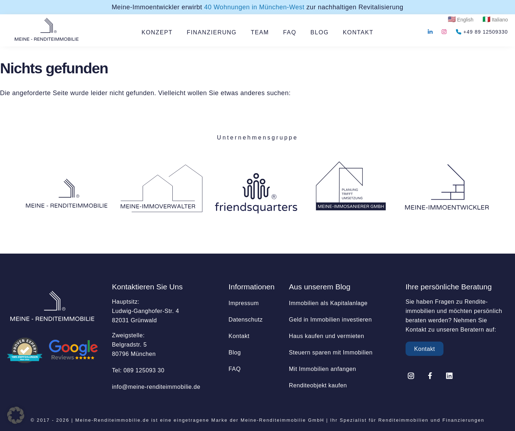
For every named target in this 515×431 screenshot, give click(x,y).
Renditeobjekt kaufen (318, 385)
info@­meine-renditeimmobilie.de (156, 386)
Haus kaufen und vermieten (326, 336)
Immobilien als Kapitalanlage (328, 303)
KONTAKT (358, 32)
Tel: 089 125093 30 (138, 370)
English (465, 20)
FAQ (289, 32)
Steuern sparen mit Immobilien (331, 352)
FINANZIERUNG (211, 32)
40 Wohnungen (254, 7)
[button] (15, 415)
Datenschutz (246, 319)
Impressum (244, 303)
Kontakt (239, 336)
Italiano (500, 20)
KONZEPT (157, 32)
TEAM (260, 32)
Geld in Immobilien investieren (330, 319)
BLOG (319, 32)
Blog (235, 352)
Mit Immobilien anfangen (322, 369)
